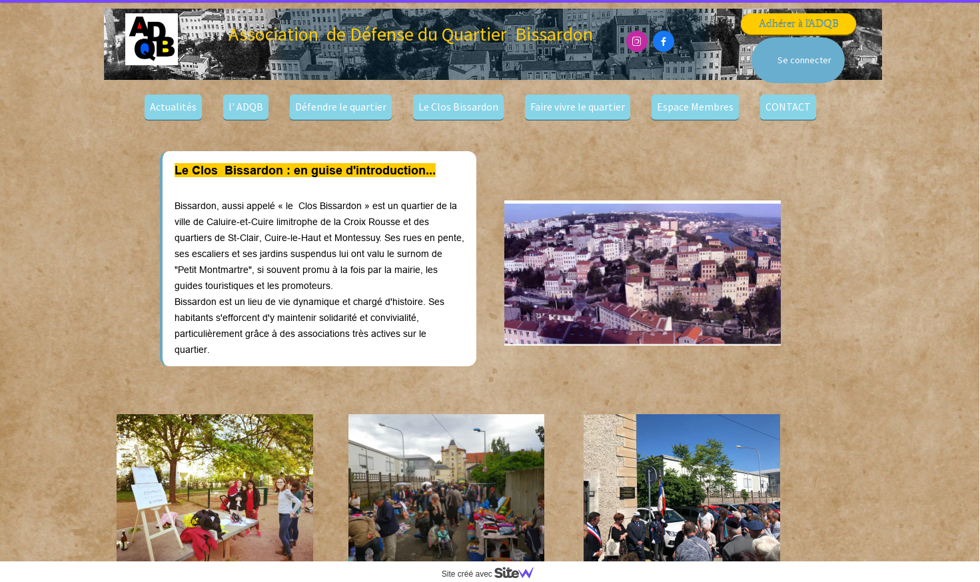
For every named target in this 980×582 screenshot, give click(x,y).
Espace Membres (695, 106)
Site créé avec (493, 574)
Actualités (173, 106)
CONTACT (788, 106)
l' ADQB (246, 106)
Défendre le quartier (340, 106)
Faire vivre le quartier (577, 106)
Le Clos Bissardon (458, 106)
